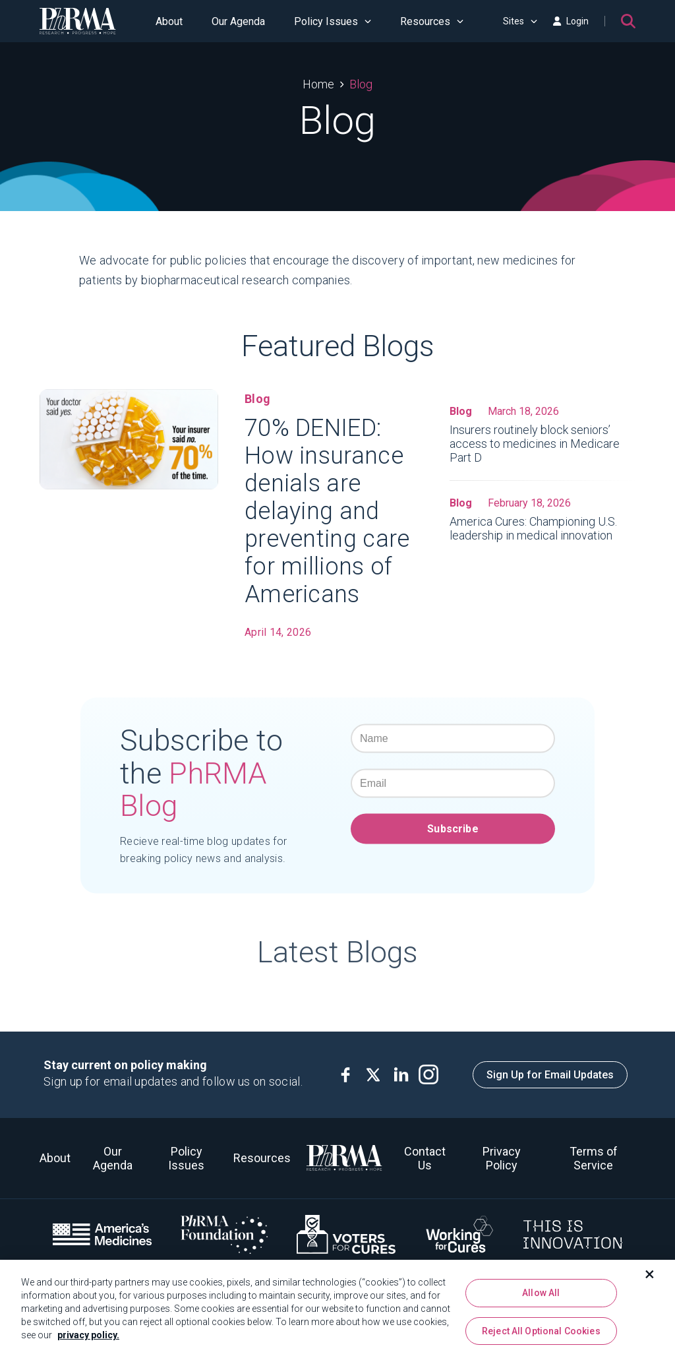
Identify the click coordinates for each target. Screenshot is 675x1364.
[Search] (628, 21)
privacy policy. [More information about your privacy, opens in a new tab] (88, 1335)
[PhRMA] (78, 21)
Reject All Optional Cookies (541, 1331)
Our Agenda (238, 21)
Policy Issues (332, 21)
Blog (360, 84)
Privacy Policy (502, 1158)
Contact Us (425, 1158)
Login (571, 21)
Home (318, 84)
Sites (520, 21)
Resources (431, 21)
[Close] (650, 1274)
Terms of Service (594, 1158)
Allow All (541, 1292)
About (169, 21)
